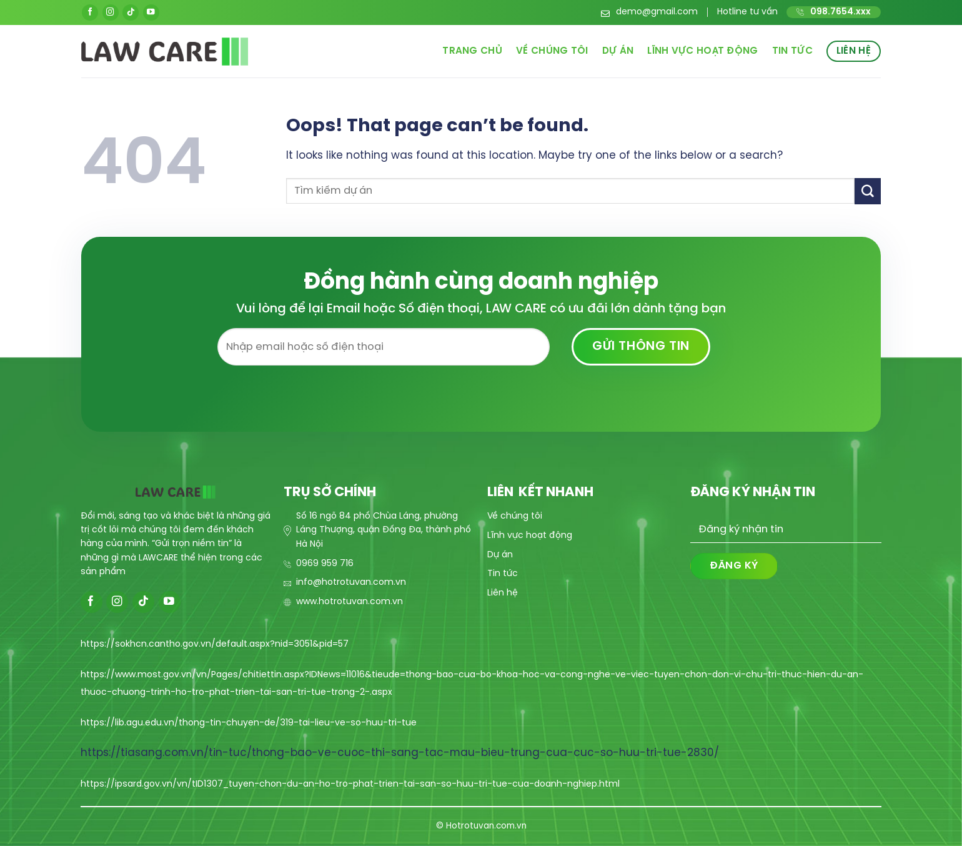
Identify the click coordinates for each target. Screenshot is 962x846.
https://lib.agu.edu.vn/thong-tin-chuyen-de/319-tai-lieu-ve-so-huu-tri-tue (249, 723)
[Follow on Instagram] (110, 12)
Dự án (618, 51)
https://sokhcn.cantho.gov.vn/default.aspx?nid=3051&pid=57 (215, 644)
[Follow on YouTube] (151, 12)
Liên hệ (853, 51)
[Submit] (868, 191)
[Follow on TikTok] (130, 12)
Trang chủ (472, 51)
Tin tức (792, 51)
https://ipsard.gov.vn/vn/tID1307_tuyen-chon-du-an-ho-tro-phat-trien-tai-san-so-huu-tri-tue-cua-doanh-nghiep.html (350, 784)
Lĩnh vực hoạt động (702, 51)
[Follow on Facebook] (90, 12)
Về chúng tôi (552, 51)
